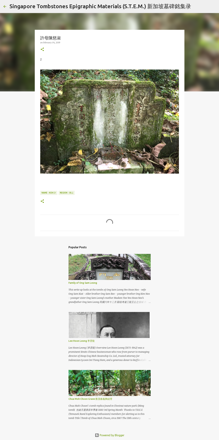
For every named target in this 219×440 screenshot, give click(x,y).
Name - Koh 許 (49, 193)
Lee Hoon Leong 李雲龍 (81, 341)
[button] (42, 49)
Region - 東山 (66, 193)
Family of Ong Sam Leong (82, 282)
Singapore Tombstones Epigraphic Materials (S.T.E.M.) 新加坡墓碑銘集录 (100, 6)
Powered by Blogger (109, 435)
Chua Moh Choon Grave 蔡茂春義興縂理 (90, 399)
